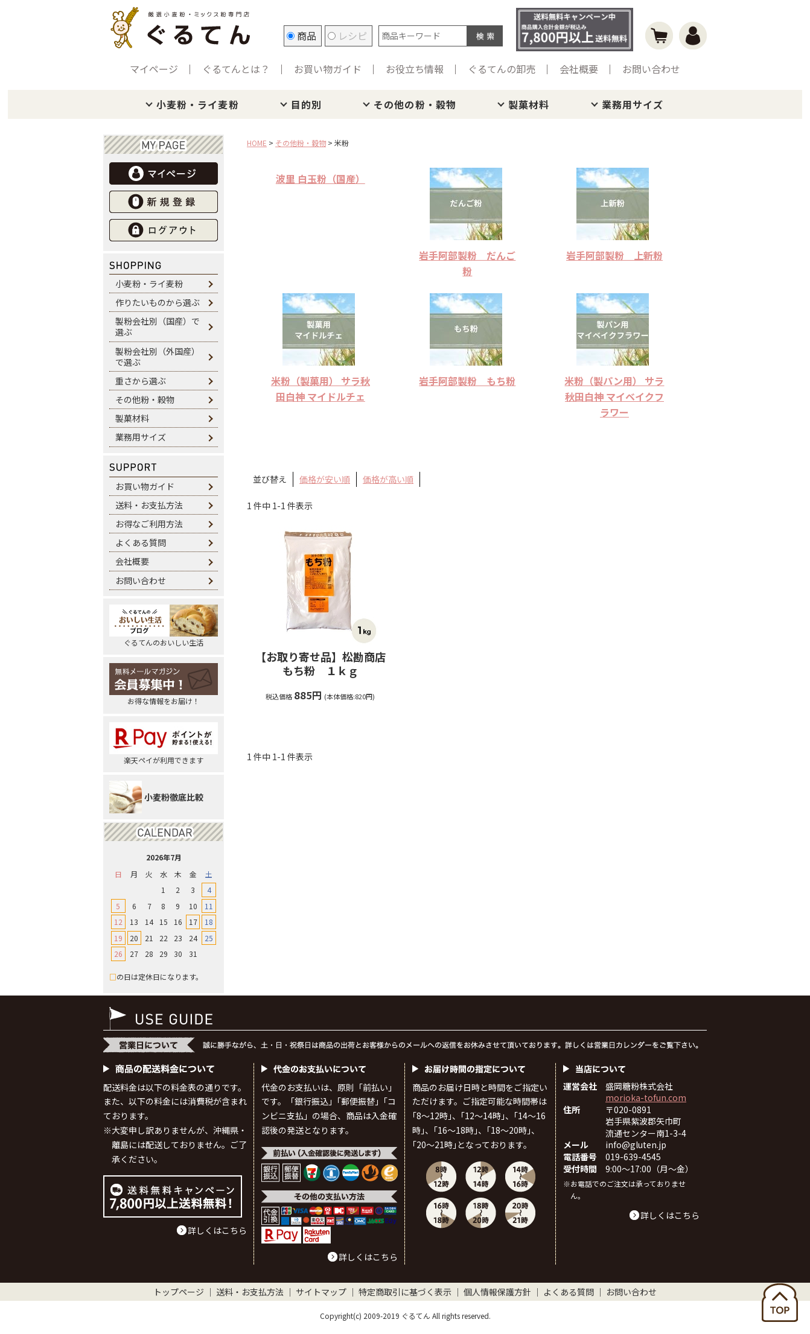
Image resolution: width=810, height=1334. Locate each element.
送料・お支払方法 (149, 505)
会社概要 (579, 69)
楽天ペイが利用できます (163, 743)
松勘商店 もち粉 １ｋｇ (326, 664)
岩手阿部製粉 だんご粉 (467, 263)
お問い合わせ (651, 69)
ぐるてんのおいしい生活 (163, 626)
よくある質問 (140, 542)
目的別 (306, 104)
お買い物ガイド (328, 69)
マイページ (154, 69)
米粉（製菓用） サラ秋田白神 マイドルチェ (320, 388)
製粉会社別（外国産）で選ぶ (157, 356)
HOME (257, 143)
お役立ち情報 (415, 69)
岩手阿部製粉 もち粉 (467, 380)
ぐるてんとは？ (236, 69)
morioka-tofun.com (645, 1097)
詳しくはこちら (217, 1230)
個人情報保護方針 (497, 1292)
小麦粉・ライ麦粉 (197, 104)
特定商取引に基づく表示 (405, 1292)
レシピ (347, 35)
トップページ (178, 1292)
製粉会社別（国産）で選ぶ (157, 326)
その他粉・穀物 (144, 399)
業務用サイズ (633, 104)
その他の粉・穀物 (415, 104)
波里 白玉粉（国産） (320, 178)
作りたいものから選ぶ (157, 302)
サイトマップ (321, 1292)
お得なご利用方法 (149, 524)
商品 (301, 35)
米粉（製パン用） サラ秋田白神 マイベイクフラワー (614, 396)
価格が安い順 (324, 479)
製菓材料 (528, 104)
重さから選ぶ (140, 381)
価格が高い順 (388, 479)
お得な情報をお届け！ (163, 684)
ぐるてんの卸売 (501, 69)
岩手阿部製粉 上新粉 (614, 255)
